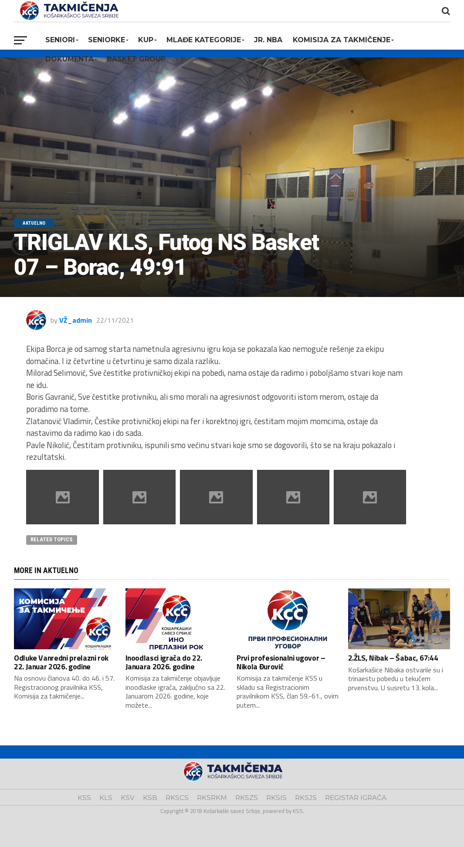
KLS (105, 797)
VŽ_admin (75, 320)
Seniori (60, 40)
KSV (128, 797)
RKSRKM (212, 797)
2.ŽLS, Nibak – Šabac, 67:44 (393, 658)
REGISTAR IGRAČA (355, 797)
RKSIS (276, 797)
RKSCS (177, 797)
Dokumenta (69, 59)
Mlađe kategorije (203, 40)
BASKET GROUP (136, 59)
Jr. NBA (268, 40)
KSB (150, 797)
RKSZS (246, 797)
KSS (84, 797)
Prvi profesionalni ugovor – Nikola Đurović (281, 662)
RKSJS (306, 797)
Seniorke (106, 40)
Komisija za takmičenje (341, 40)
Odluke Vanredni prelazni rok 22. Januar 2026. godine (61, 662)
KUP (145, 40)
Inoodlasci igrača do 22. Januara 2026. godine (164, 662)
